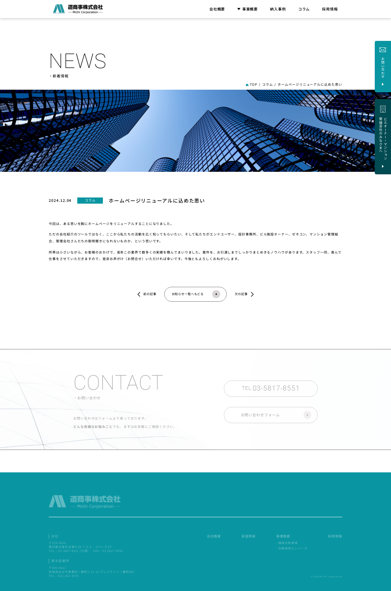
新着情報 (249, 538)
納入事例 (278, 9)
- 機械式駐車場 (287, 545)
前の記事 (149, 294)
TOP (253, 84)
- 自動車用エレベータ (292, 550)
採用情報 (330, 9)
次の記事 (241, 294)
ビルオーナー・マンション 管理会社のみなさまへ (303, 504)
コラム (304, 9)
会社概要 (217, 9)
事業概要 (247, 9)
